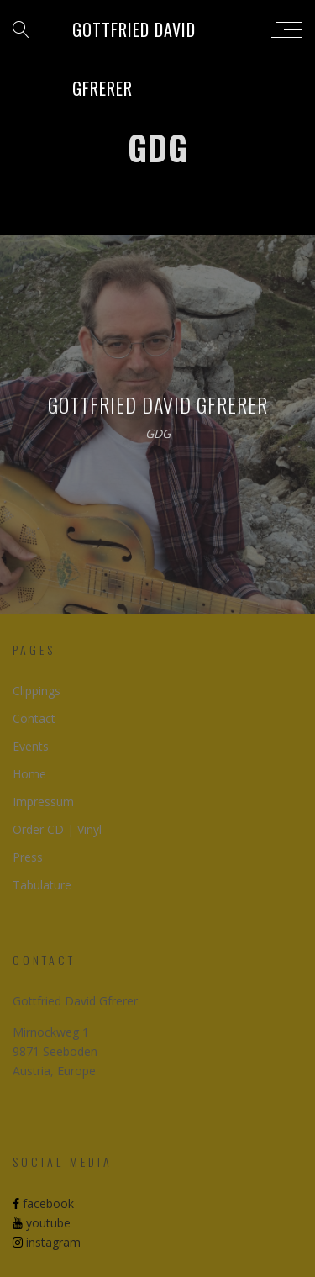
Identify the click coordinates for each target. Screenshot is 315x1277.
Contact (34, 718)
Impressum (43, 802)
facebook (43, 1203)
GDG (158, 434)
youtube (42, 1223)
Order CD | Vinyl (57, 829)
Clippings (36, 691)
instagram (47, 1242)
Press (28, 857)
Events (31, 746)
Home (29, 774)
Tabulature (42, 885)
